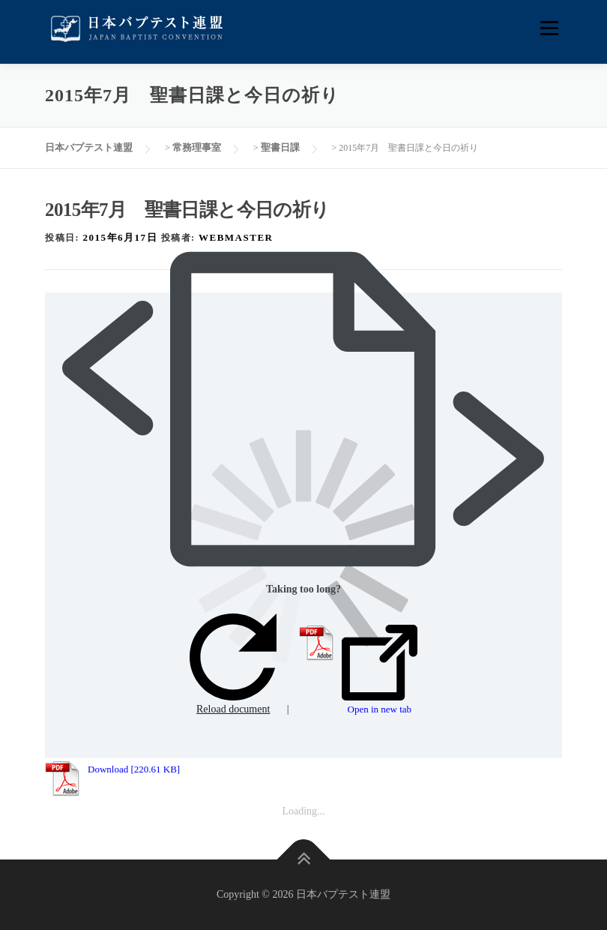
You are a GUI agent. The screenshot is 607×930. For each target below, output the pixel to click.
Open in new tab (379, 670)
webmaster (236, 237)
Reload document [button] (233, 664)
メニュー (549, 28)
